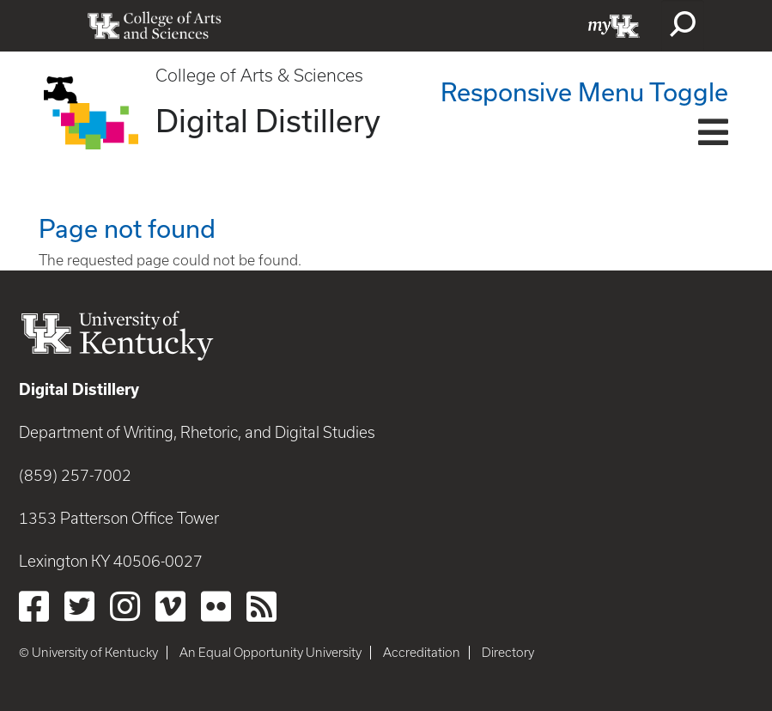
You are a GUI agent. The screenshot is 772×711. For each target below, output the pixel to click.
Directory (508, 652)
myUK (614, 26)
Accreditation (421, 652)
